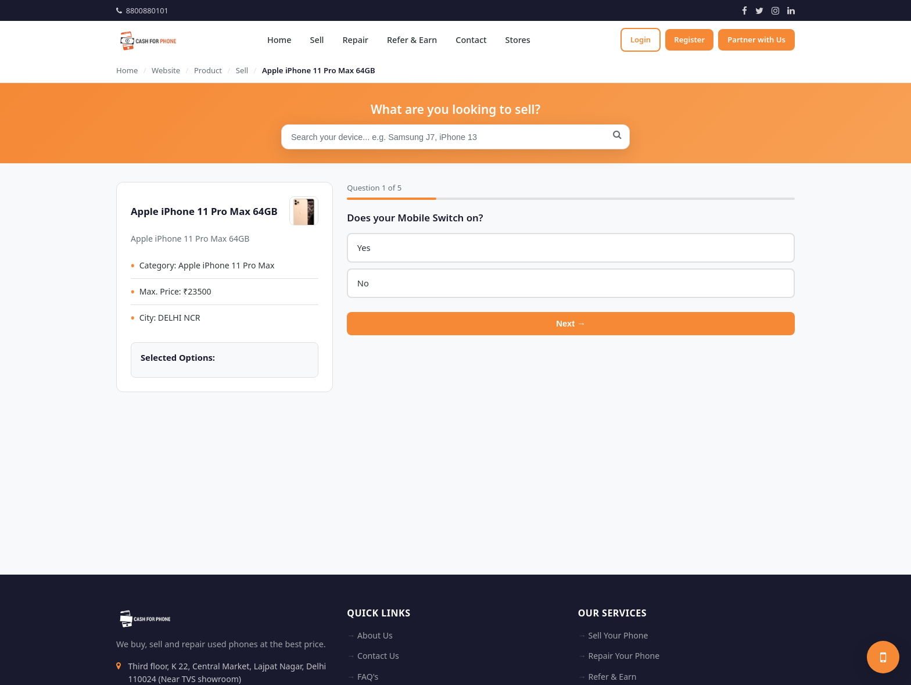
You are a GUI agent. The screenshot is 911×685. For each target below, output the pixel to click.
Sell (315, 39)
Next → (571, 324)
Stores (516, 39)
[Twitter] (759, 10)
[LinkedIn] (791, 10)
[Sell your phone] (883, 657)
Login (638, 39)
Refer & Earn (411, 39)
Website (166, 70)
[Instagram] (775, 10)
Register (688, 39)
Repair (354, 39)
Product (208, 70)
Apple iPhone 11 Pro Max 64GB (318, 70)
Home (278, 39)
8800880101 (142, 10)
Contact (469, 39)
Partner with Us (756, 39)
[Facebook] (744, 10)
